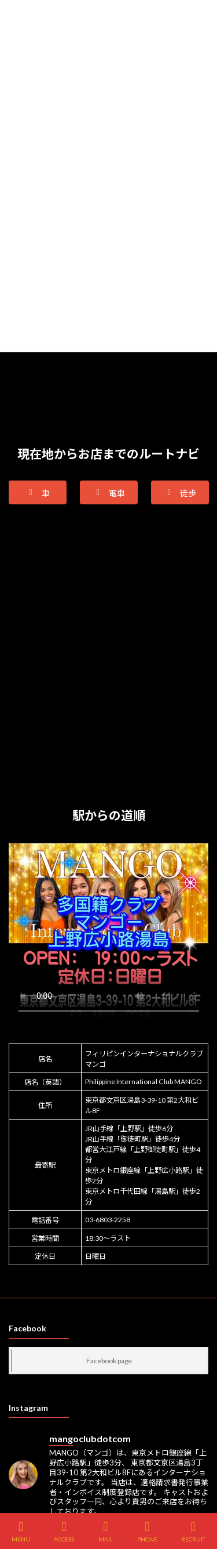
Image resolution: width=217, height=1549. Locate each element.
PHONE (147, 1532)
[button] (38, 492)
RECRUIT (193, 1532)
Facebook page (109, 1360)
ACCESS (64, 1532)
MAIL (106, 1532)
